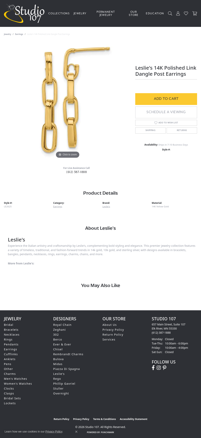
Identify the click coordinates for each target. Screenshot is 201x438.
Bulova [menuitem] (58, 359)
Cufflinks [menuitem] (11, 354)
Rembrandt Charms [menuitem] (68, 354)
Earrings (19, 34)
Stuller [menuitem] (58, 388)
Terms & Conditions (104, 419)
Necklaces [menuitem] (12, 334)
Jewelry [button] (80, 13)
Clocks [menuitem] (9, 388)
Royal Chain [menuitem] (62, 325)
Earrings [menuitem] (10, 349)
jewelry (7, 34)
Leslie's (106, 206)
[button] (170, 13)
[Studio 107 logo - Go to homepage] (25, 13)
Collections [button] (59, 13)
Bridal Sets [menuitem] (12, 398)
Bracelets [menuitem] (11, 329)
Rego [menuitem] (57, 379)
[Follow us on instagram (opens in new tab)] (159, 367)
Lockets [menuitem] (10, 403)
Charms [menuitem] (10, 374)
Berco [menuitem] (57, 339)
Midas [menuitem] (57, 364)
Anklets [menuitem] (10, 359)
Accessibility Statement (133, 419)
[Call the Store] (161, 332)
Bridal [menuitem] (8, 325)
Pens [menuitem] (7, 364)
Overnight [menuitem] (61, 393)
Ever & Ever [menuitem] (62, 344)
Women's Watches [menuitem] (18, 383)
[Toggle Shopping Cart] (194, 13)
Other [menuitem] (8, 369)
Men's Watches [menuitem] (15, 379)
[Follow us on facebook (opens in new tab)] (153, 367)
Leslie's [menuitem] (59, 374)
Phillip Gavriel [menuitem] (64, 383)
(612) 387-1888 (76, 172)
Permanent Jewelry (106, 13)
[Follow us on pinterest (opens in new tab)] (164, 367)
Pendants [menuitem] (11, 344)
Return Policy (112, 334)
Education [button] (155, 13)
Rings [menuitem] (8, 339)
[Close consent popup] (76, 432)
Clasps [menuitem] (9, 393)
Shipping (150, 130)
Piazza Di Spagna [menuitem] (66, 369)
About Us (109, 325)
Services (108, 339)
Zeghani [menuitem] (59, 329)
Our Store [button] (134, 13)
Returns (182, 130)
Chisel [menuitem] (58, 349)
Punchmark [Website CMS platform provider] (107, 432)
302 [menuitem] (56, 334)
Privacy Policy (113, 329)
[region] (68, 100)
